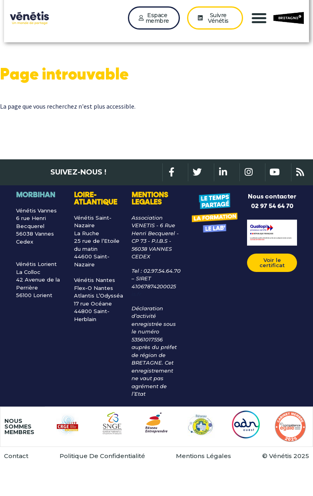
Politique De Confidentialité (102, 478)
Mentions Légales (203, 478)
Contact (16, 478)
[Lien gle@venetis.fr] (156, 316)
